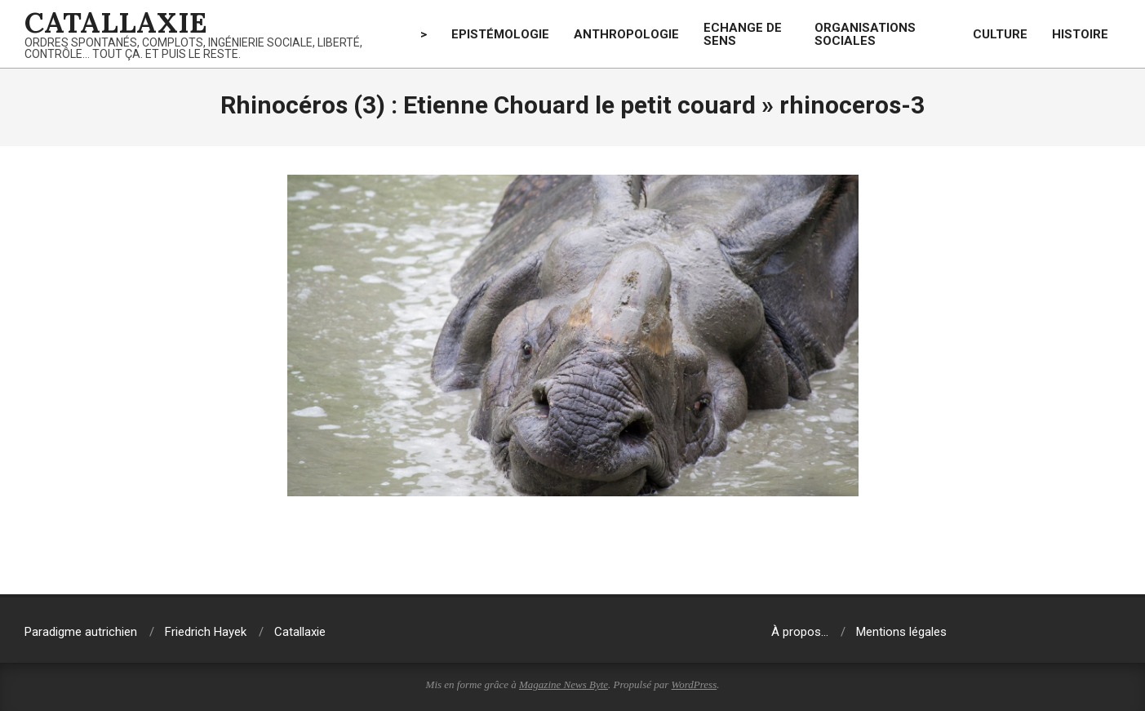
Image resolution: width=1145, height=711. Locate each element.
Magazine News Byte (563, 684)
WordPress (694, 684)
